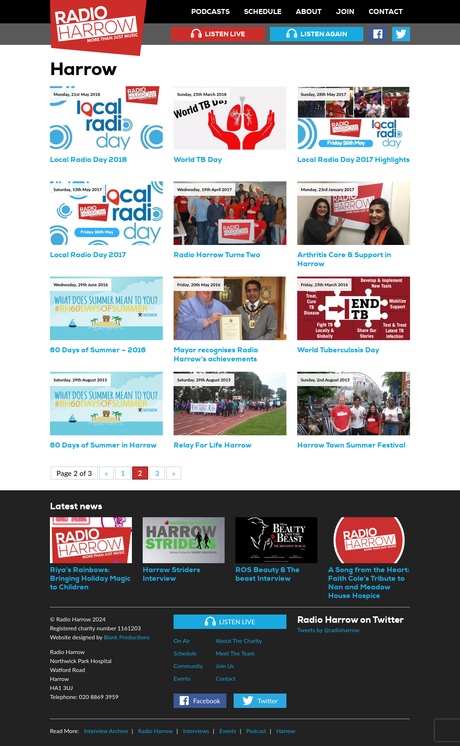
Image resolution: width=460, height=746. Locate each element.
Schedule (262, 11)
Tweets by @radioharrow (328, 629)
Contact (386, 11)
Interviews (196, 730)
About (309, 11)
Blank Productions (127, 637)
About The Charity (239, 640)
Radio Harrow (155, 730)
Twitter (260, 700)
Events (182, 678)
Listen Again (316, 33)
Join (345, 11)
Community (188, 665)
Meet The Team (235, 653)
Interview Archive (106, 730)
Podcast (256, 730)
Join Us (225, 665)
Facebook (200, 700)
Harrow (285, 730)
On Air (182, 640)
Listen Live (218, 33)
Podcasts (210, 11)
